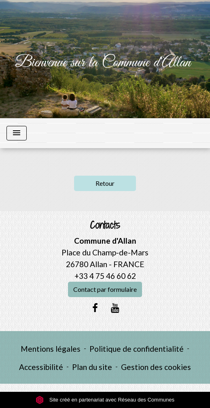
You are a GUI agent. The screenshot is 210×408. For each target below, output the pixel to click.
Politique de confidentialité (136, 348)
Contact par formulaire (105, 289)
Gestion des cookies (156, 367)
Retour (105, 183)
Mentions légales (51, 348)
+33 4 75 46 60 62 (105, 275)
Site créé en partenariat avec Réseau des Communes (105, 400)
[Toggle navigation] (16, 133)
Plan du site (92, 367)
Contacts (105, 225)
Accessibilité (41, 367)
